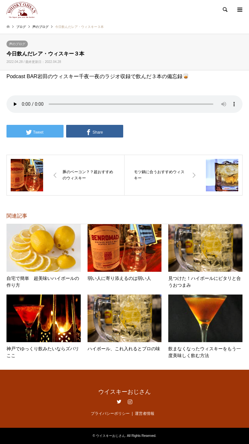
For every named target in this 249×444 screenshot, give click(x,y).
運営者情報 (144, 413)
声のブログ (17, 44)
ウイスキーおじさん (124, 392)
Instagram (130, 401)
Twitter (119, 401)
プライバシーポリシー (110, 413)
